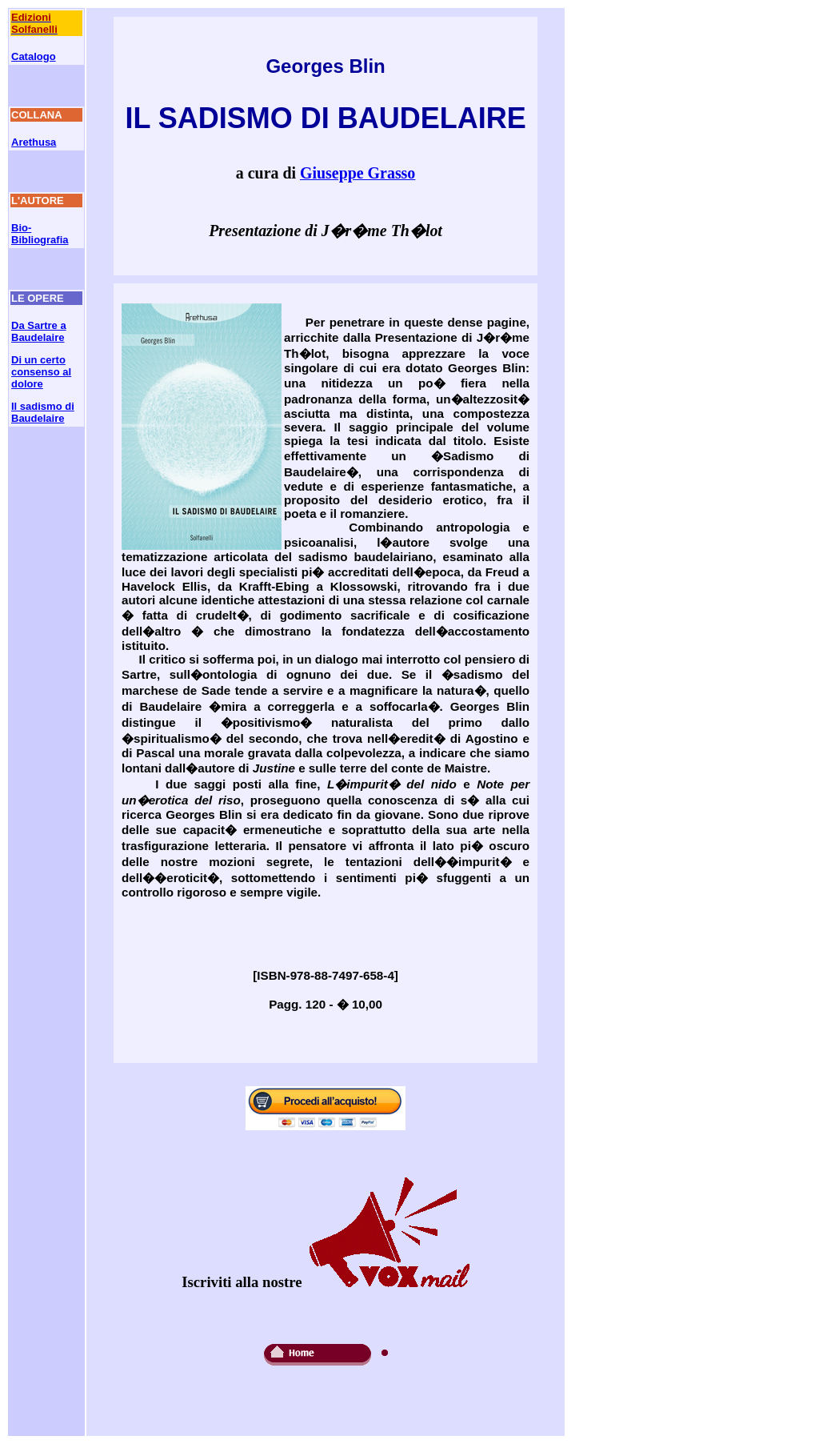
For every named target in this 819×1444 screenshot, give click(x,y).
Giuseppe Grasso (357, 173)
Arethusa (33, 142)
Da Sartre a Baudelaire (38, 331)
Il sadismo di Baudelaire (42, 412)
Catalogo (33, 56)
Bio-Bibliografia (40, 234)
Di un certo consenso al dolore (41, 372)
